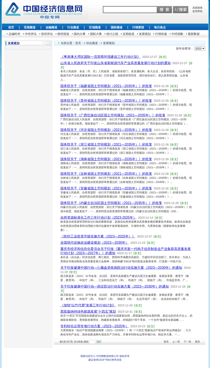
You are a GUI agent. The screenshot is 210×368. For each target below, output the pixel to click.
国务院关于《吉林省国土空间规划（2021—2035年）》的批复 (106, 173)
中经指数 (177, 34)
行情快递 (161, 34)
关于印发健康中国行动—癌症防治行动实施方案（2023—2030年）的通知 (114, 286)
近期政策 (128, 34)
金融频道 (51, 27)
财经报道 (63, 34)
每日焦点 (160, 27)
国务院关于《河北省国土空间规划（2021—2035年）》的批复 (106, 130)
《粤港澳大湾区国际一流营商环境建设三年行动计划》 (100, 56)
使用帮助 (197, 11)
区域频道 (95, 27)
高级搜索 (197, 7)
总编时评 (14, 34)
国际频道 (116, 27)
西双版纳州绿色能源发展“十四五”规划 (88, 311)
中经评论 (31, 34)
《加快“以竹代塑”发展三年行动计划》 (88, 305)
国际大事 (96, 34)
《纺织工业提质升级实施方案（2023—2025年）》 (97, 236)
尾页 (197, 341)
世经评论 (47, 34)
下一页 (187, 341)
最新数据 (194, 34)
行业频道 (73, 27)
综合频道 (92, 43)
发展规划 (145, 34)
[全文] (162, 56)
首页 (11, 27)
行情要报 (138, 27)
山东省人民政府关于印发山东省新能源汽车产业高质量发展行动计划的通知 (115, 63)
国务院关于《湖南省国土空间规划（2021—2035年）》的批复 (106, 159)
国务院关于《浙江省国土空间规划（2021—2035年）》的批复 (106, 144)
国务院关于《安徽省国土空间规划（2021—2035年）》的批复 (106, 188)
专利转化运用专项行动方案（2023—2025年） (94, 326)
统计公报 (112, 34)
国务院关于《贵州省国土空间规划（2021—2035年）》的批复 (106, 100)
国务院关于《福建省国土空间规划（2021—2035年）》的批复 (106, 86)
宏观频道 (30, 27)
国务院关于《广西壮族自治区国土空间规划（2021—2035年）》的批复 (112, 115)
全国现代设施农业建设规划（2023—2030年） (94, 242)
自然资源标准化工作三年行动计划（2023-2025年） (98, 217)
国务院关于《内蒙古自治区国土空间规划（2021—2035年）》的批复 (111, 203)
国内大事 (79, 34)
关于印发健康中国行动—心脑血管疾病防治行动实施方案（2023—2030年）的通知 (121, 267)
